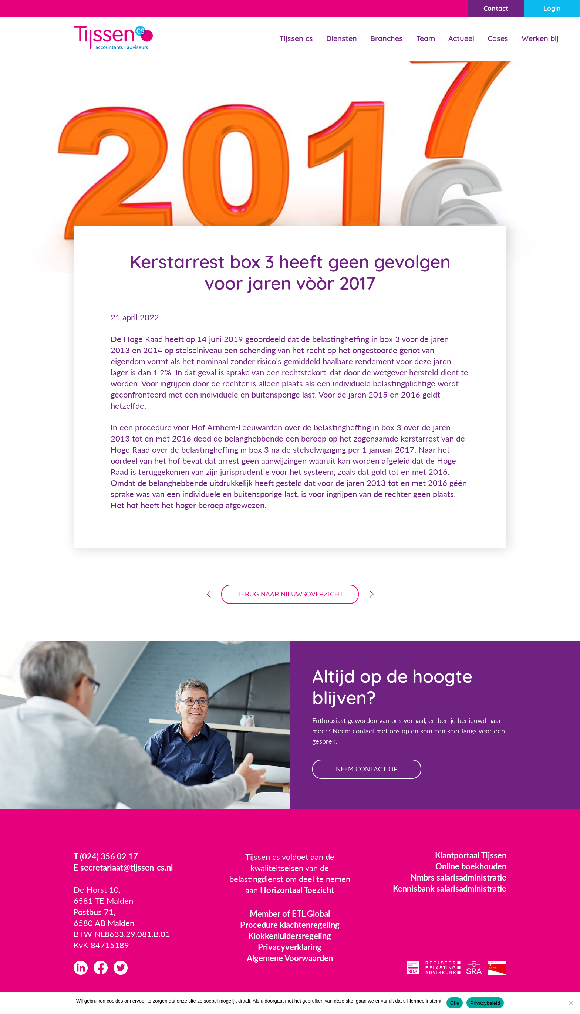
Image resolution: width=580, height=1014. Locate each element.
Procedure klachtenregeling (290, 925)
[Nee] (570, 1003)
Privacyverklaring (289, 947)
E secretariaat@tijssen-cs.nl (123, 867)
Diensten (341, 38)
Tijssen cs (296, 38)
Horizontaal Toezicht (297, 890)
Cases (498, 38)
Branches (386, 38)
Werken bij (540, 38)
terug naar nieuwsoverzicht (290, 594)
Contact (495, 8)
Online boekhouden (470, 866)
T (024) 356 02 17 (106, 856)
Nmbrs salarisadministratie (458, 877)
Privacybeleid (485, 1003)
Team (425, 38)
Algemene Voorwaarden (290, 958)
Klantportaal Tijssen (470, 855)
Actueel (461, 38)
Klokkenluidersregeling (289, 936)
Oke (454, 1003)
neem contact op (367, 769)
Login (552, 8)
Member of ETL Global (290, 914)
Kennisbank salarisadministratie (449, 888)
